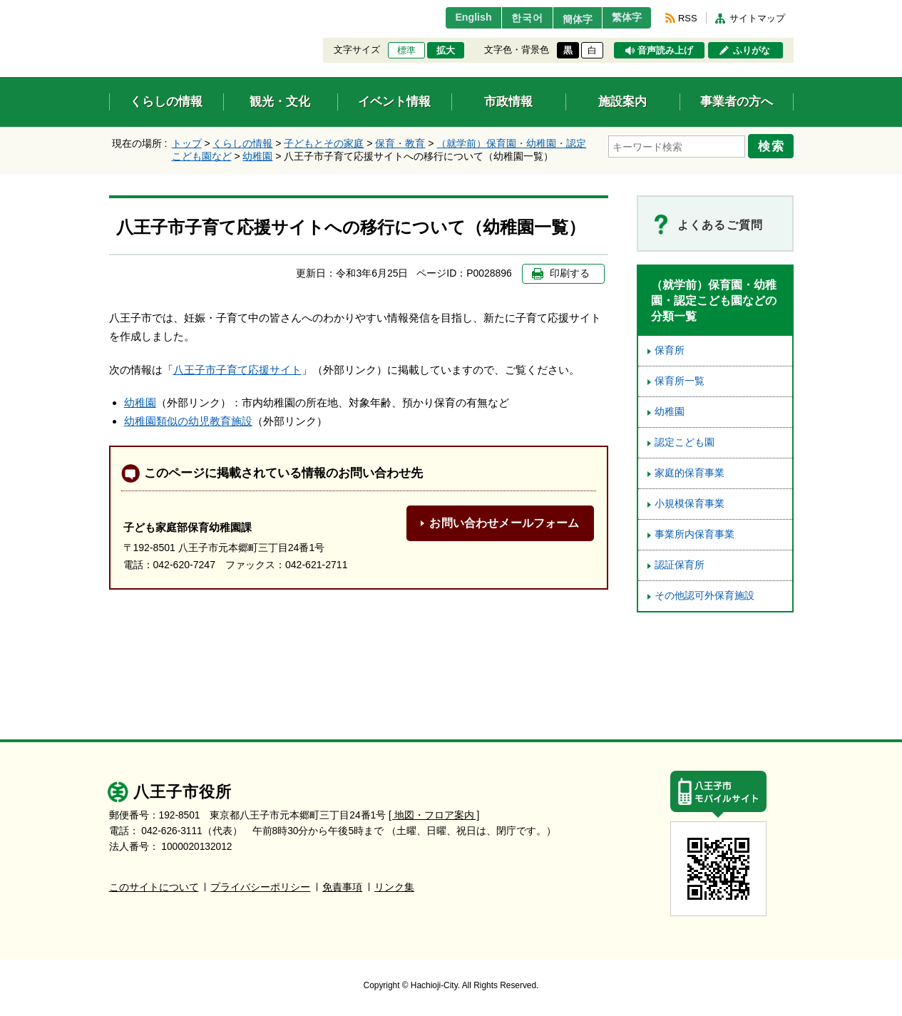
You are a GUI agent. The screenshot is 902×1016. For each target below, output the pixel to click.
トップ (187, 143)
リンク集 (394, 887)
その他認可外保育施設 (704, 595)
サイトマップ (757, 18)
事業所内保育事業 (694, 534)
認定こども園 (684, 442)
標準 (406, 51)
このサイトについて (154, 887)
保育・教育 (400, 143)
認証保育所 (679, 565)
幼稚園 (257, 156)
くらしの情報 (242, 143)
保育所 (670, 350)
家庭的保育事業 (689, 473)
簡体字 (567, 19)
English (453, 18)
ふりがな (751, 51)
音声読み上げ (665, 51)
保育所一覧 (679, 381)
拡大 (445, 51)
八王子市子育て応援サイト (237, 370)
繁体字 (623, 18)
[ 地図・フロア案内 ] (434, 815)
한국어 (511, 18)
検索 (774, 144)
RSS (687, 18)
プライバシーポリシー (260, 887)
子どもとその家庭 (324, 143)
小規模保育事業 (689, 503)
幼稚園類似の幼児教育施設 (188, 421)
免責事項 (342, 887)
